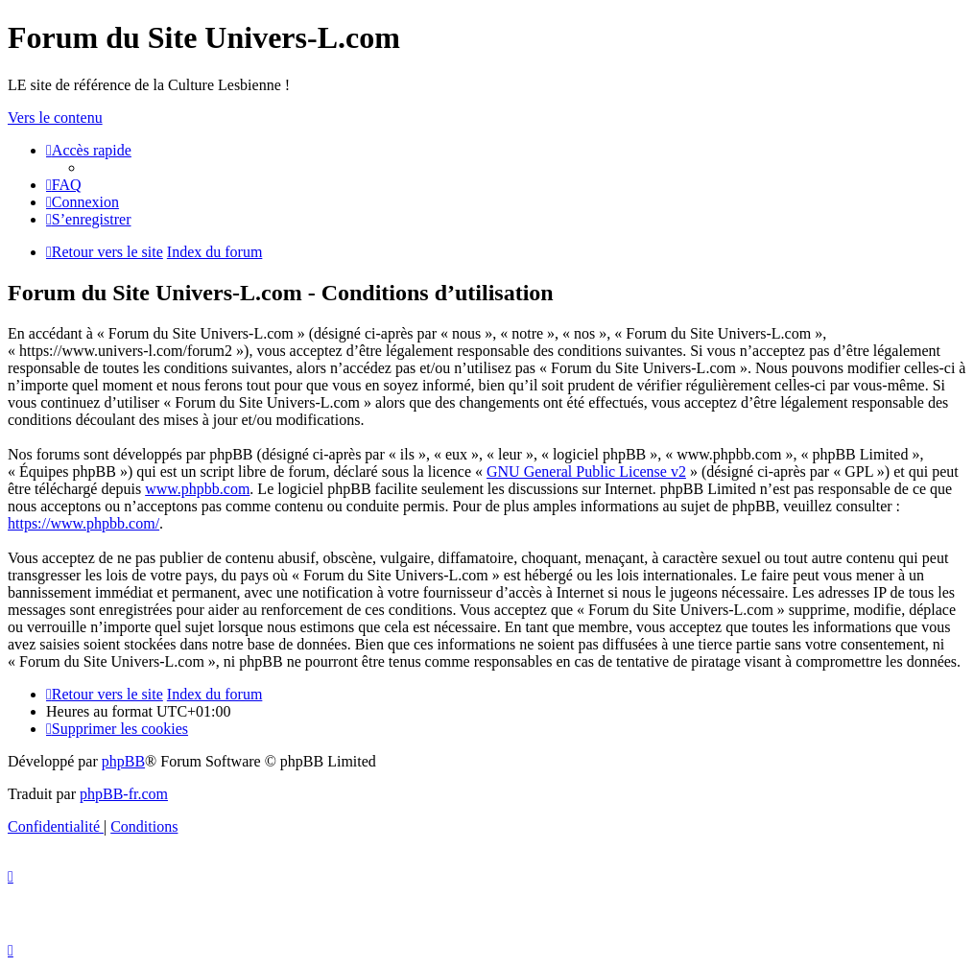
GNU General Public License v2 (586, 471)
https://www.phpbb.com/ (83, 523)
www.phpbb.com (197, 489)
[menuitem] (64, 185)
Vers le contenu (55, 117)
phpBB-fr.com (124, 794)
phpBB (123, 761)
